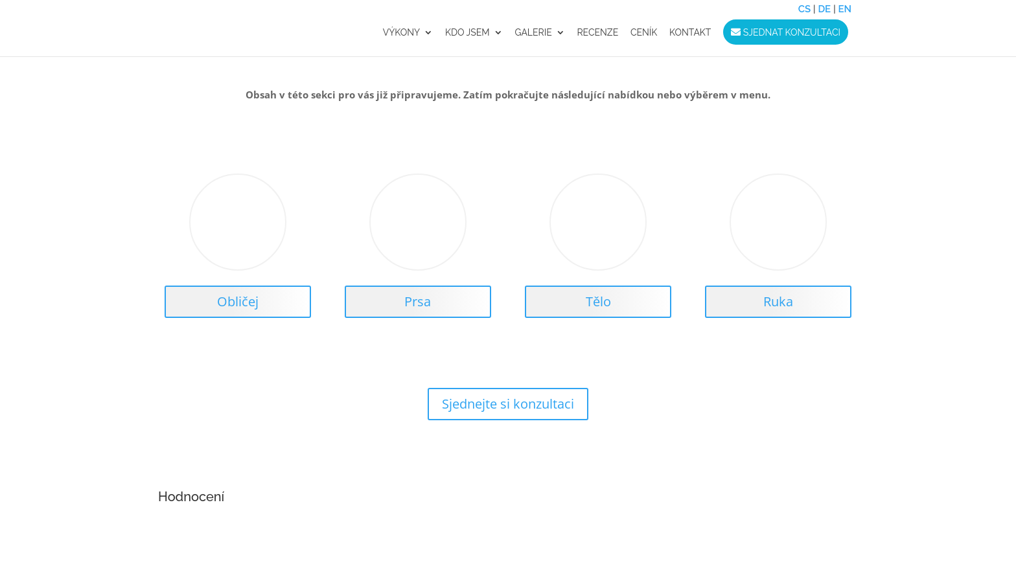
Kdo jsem (467, 33)
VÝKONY (402, 33)
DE (824, 9)
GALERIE (532, 33)
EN (844, 9)
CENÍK (643, 33)
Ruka (778, 301)
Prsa (417, 301)
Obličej (238, 301)
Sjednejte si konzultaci (508, 403)
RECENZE (597, 33)
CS (804, 9)
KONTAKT (690, 33)
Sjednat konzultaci (785, 32)
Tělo (598, 301)
